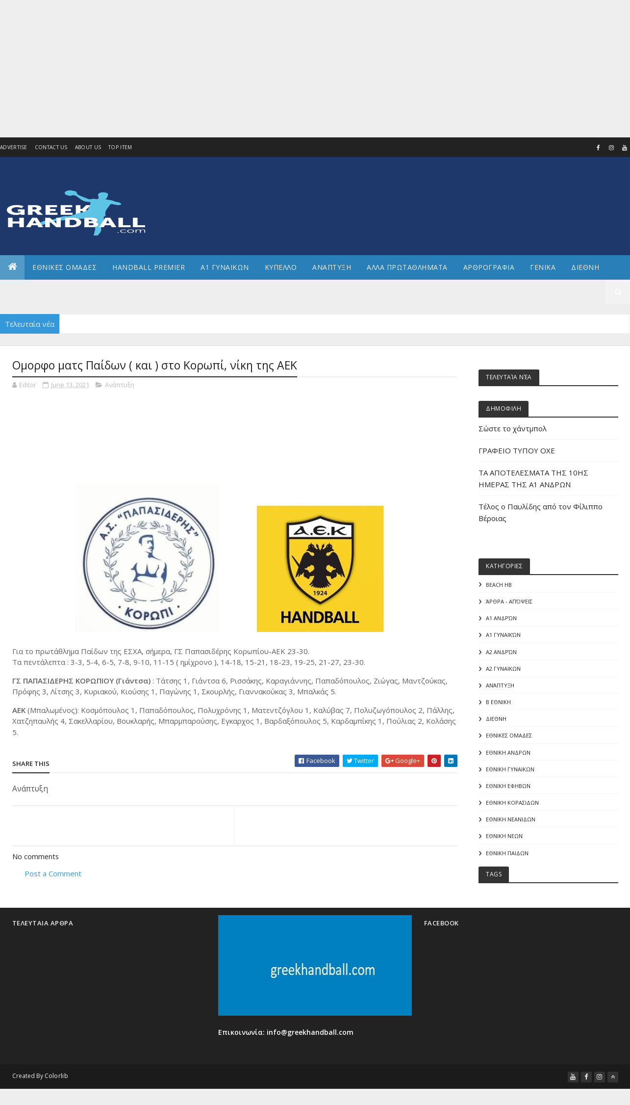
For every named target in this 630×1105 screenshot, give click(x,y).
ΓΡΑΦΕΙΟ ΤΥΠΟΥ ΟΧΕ (517, 450)
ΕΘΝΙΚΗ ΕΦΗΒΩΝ (508, 789)
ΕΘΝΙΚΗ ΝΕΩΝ (504, 840)
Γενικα (542, 267)
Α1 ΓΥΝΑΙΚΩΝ (225, 267)
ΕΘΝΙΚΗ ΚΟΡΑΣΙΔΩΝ (512, 806)
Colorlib (56, 1081)
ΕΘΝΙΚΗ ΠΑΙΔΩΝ (507, 857)
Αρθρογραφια (489, 267)
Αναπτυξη (331, 267)
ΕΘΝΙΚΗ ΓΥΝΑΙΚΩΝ (510, 772)
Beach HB (499, 584)
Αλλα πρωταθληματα (407, 267)
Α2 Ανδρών (501, 653)
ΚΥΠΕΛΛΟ (281, 267)
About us (88, 147)
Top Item (120, 147)
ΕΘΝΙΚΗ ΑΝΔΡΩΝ (508, 755)
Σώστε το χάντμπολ (513, 428)
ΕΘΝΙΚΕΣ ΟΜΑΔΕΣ (64, 267)
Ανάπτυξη (119, 384)
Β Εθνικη (498, 704)
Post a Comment (54, 874)
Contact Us (51, 147)
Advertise (13, 147)
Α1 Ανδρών (501, 619)
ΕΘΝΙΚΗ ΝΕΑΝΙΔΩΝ (510, 823)
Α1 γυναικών (503, 635)
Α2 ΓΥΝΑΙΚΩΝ (503, 670)
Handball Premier (148, 267)
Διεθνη (585, 267)
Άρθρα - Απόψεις (509, 601)
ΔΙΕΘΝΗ (496, 721)
